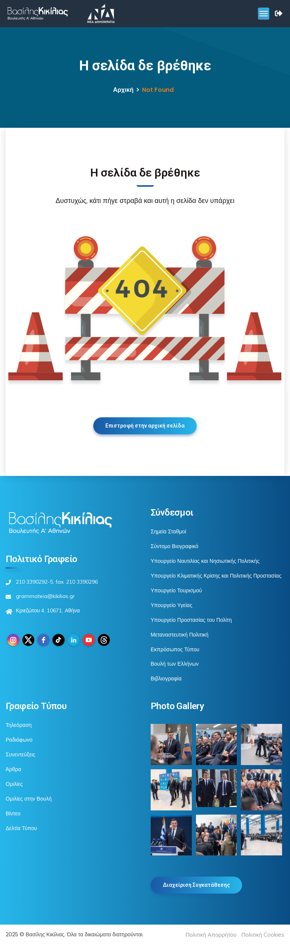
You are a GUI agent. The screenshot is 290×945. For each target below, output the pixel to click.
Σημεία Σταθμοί (168, 531)
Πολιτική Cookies (262, 934)
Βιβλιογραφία (166, 678)
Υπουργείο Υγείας (171, 605)
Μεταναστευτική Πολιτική (179, 634)
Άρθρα (13, 769)
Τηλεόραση (19, 725)
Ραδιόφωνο (19, 739)
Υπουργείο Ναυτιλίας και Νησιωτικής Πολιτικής (205, 561)
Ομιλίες (14, 784)
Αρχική (123, 89)
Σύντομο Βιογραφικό (174, 546)
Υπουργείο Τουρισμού (176, 590)
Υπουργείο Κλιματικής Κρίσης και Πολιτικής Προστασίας (216, 575)
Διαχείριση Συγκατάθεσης (196, 885)
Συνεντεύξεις (20, 754)
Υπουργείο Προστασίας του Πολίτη (191, 620)
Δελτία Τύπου (21, 828)
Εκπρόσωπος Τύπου (175, 649)
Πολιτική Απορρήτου (210, 934)
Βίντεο (13, 813)
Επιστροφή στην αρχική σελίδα (145, 426)
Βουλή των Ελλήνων (175, 663)
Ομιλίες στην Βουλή (29, 798)
